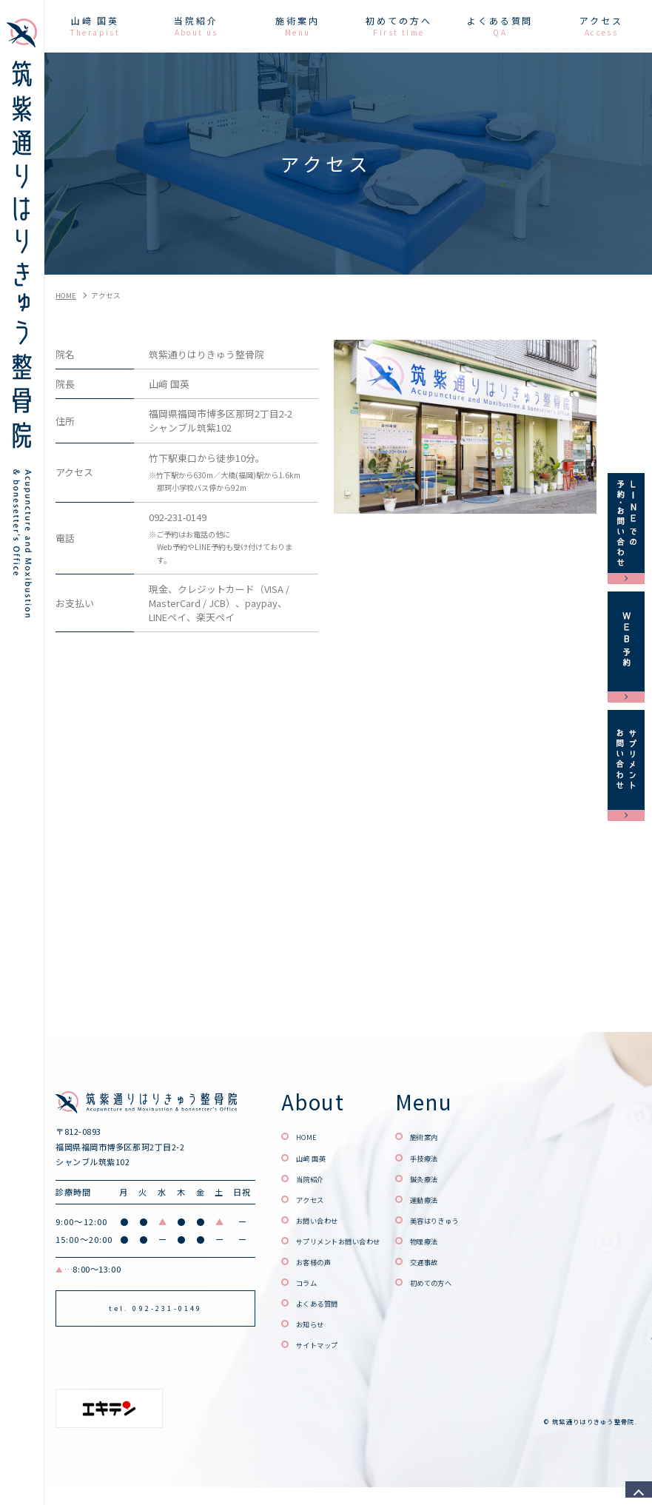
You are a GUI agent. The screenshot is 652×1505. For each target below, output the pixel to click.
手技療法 (467, 1157)
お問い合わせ (326, 1220)
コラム (311, 1282)
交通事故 (467, 1261)
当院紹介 (316, 1178)
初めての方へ (477, 1282)
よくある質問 (326, 1302)
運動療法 (467, 1199)
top (633, 1486)
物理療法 (467, 1240)
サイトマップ (326, 1344)
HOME (310, 1136)
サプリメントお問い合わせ (356, 1240)
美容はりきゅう (482, 1220)
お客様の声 (321, 1261)
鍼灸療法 (467, 1178)
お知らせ (316, 1323)
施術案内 (467, 1136)
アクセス (316, 1199)
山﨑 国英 (317, 1157)
